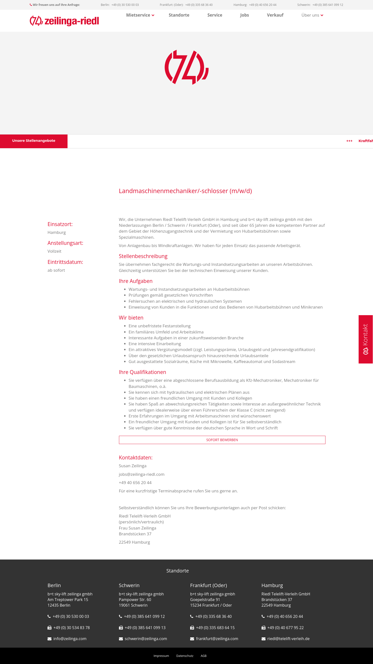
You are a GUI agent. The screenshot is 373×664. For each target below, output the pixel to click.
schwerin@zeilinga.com (146, 638)
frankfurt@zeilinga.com (217, 638)
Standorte (179, 15)
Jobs (244, 15)
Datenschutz (184, 656)
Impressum (161, 656)
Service (214, 15)
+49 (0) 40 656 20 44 (285, 616)
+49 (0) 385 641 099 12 (144, 616)
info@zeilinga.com (70, 638)
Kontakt (365, 339)
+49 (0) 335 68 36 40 (213, 616)
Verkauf (275, 15)
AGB (203, 656)
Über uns (310, 15)
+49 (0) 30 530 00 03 (71, 616)
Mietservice (138, 15)
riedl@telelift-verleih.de (288, 638)
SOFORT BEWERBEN (222, 439)
